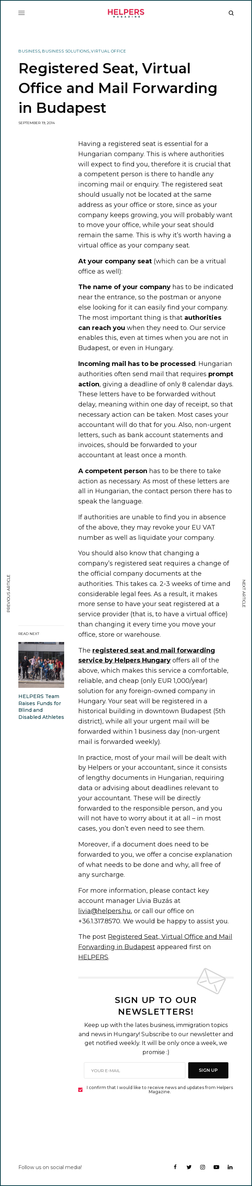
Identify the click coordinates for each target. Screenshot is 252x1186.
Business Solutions (66, 51)
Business (29, 51)
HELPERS (93, 957)
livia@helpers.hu (104, 911)
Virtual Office (108, 51)
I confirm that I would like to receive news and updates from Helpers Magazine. (160, 1090)
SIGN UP (208, 1070)
